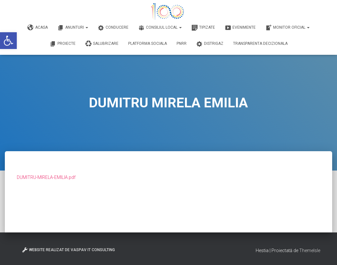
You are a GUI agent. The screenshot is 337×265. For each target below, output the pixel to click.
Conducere (113, 28)
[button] (8, 40)
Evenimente (240, 28)
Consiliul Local (160, 28)
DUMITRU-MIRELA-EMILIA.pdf (46, 177)
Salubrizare (101, 44)
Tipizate (203, 28)
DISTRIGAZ (209, 44)
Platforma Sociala (147, 43)
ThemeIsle (309, 250)
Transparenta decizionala (260, 43)
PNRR (182, 43)
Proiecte (63, 44)
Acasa (37, 28)
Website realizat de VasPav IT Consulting (68, 250)
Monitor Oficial (287, 28)
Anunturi (72, 28)
